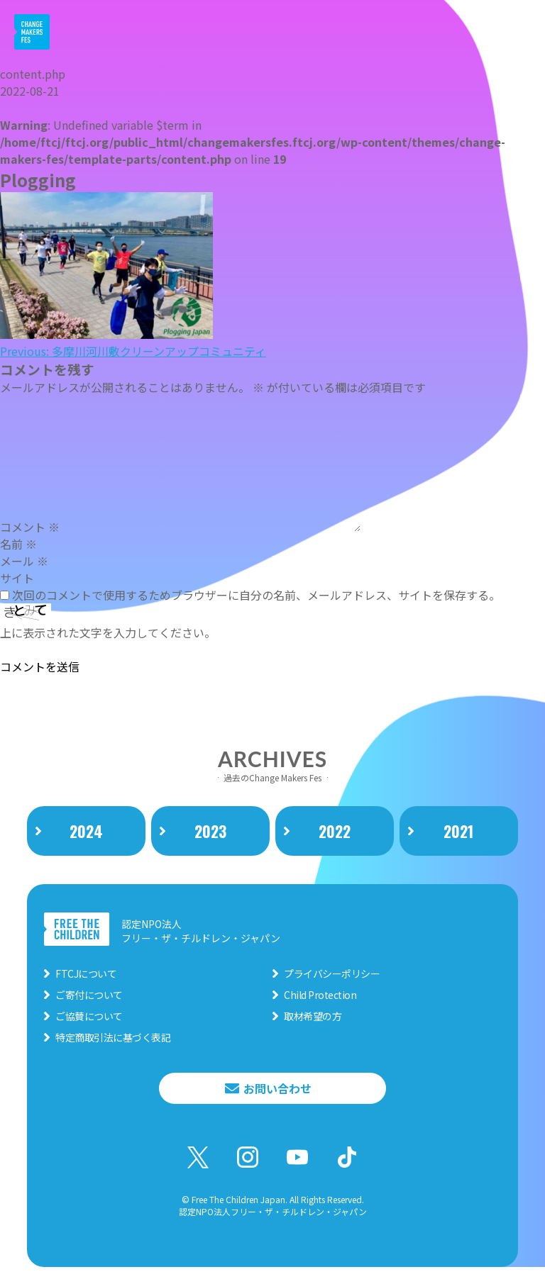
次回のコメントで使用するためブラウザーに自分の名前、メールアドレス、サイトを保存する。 (256, 594)
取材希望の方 (312, 1017)
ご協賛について (89, 1017)
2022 (335, 832)
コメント (30, 526)
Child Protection (320, 995)
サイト (17, 577)
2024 (86, 832)
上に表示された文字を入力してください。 (108, 632)
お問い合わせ (277, 1089)
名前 (18, 543)
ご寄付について (89, 995)
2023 (210, 832)
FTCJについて (85, 974)
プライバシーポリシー (332, 974)
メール (24, 560)
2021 (458, 832)
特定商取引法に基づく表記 (112, 1038)
